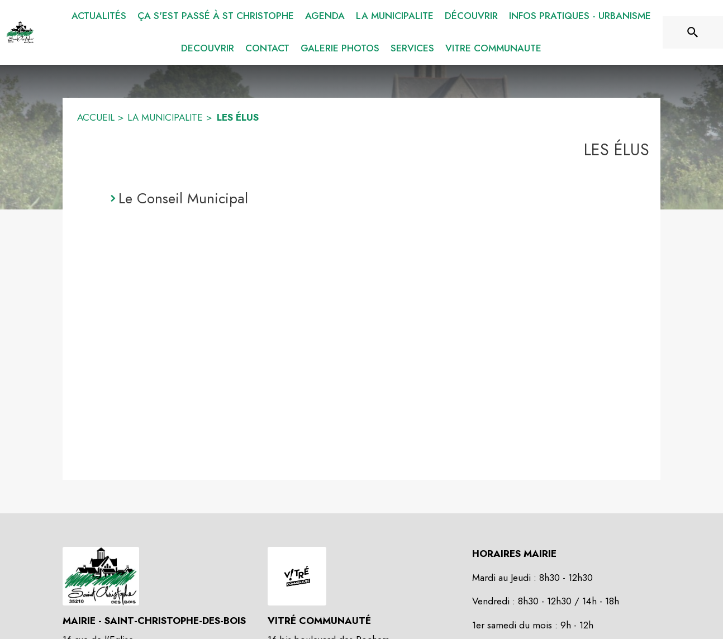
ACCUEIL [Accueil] (96, 117)
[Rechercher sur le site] (693, 32)
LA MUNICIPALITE (165, 117)
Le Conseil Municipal (183, 198)
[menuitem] (99, 16)
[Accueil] (20, 32)
